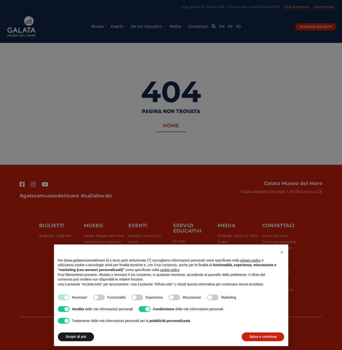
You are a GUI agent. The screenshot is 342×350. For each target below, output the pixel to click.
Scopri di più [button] (76, 337)
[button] (282, 252)
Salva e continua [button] (262, 337)
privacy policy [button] (250, 260)
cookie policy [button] (169, 270)
